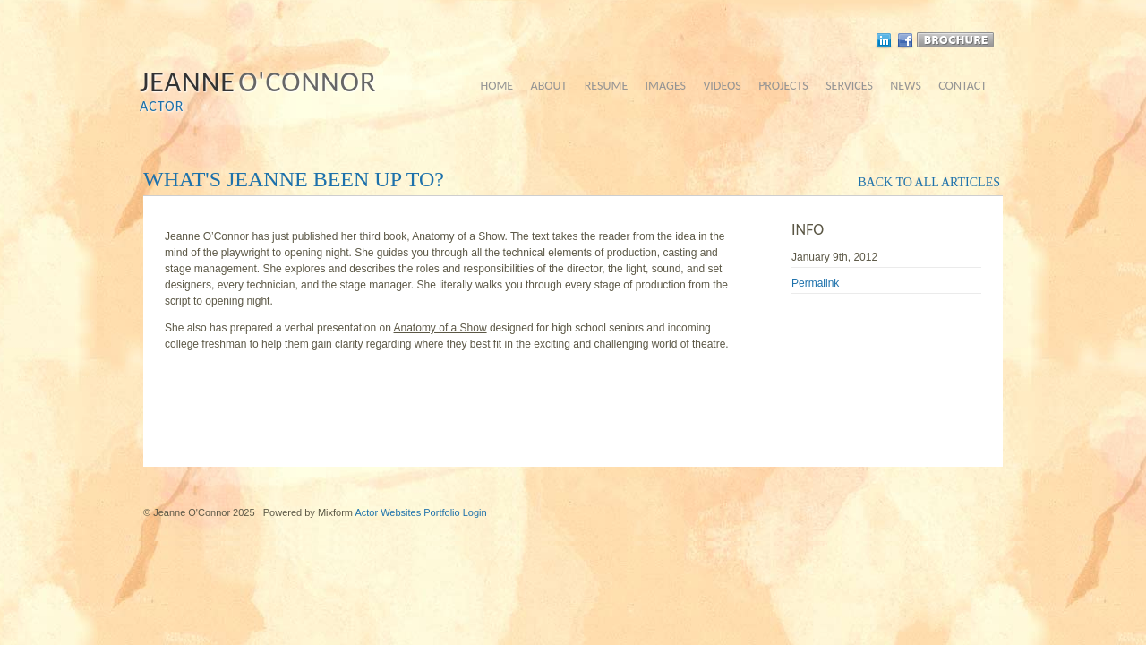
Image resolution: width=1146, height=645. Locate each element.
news (905, 85)
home (496, 85)
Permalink (815, 283)
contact (962, 85)
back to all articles (929, 182)
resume (607, 85)
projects (783, 85)
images (666, 85)
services (849, 85)
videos (721, 85)
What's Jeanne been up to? (293, 179)
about (549, 85)
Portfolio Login (454, 512)
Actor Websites (388, 512)
